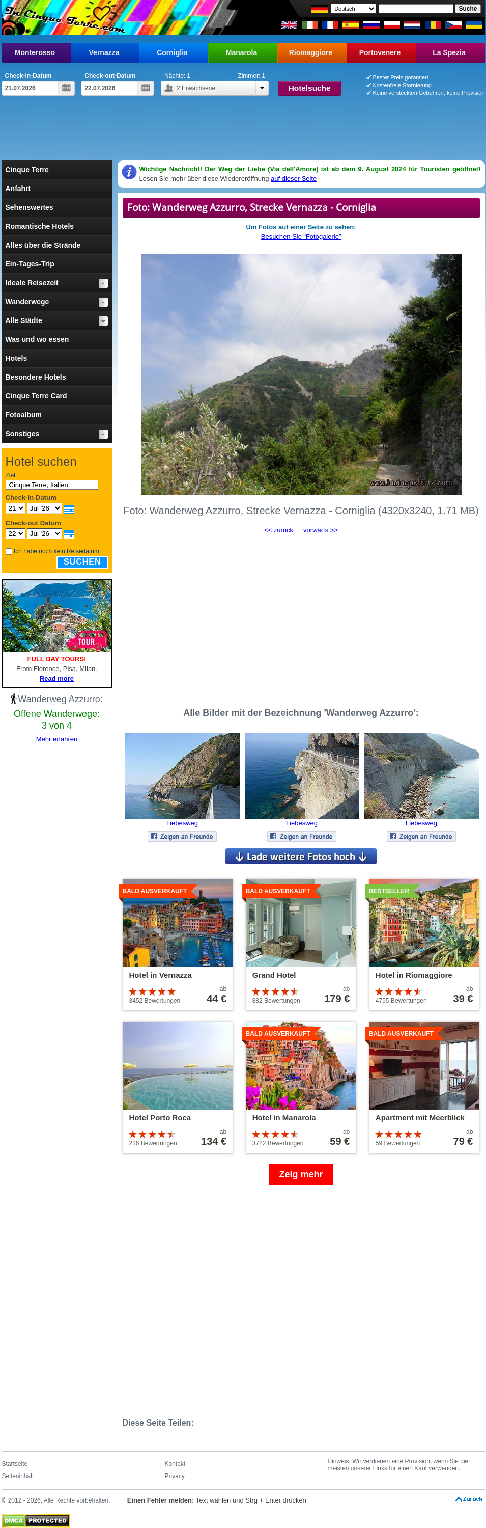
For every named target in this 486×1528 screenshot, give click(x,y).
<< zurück (278, 530)
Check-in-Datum (28, 75)
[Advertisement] (243, 132)
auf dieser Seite (294, 178)
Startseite (15, 1463)
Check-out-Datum (109, 75)
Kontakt (175, 1463)
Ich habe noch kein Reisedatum (56, 551)
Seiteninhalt (18, 1476)
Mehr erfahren (57, 739)
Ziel (10, 475)
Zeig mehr (301, 1174)
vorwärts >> (320, 530)
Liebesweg (182, 823)
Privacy (175, 1476)
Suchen (82, 561)
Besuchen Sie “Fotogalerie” (301, 236)
